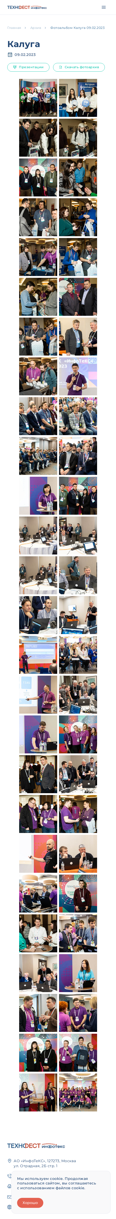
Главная (14, 28)
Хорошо (30, 1203)
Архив (35, 28)
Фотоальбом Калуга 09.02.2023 (77, 28)
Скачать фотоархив (79, 67)
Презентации (28, 67)
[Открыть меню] (104, 7)
